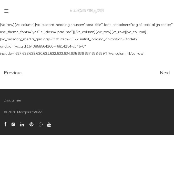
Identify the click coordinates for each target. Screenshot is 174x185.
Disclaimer (12, 100)
